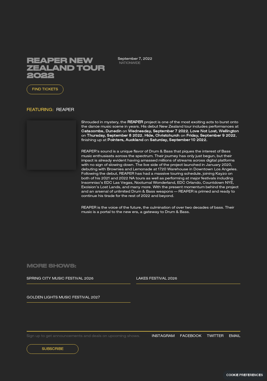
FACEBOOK (190, 336)
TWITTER (215, 336)
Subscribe (52, 349)
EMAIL (234, 336)
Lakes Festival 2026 (156, 279)
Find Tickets (45, 89)
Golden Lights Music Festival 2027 (63, 297)
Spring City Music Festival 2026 (60, 279)
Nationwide (129, 63)
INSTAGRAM (163, 336)
